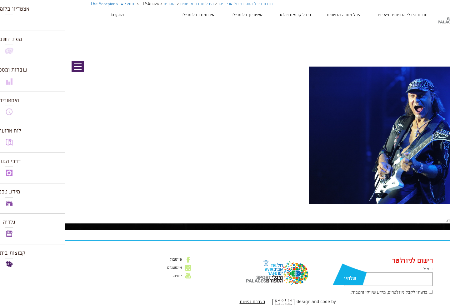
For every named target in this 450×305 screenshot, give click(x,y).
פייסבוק (110, 260)
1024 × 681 (416, 207)
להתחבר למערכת (429, 220)
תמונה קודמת (438, 33)
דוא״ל (363, 269)
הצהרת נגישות (187, 302)
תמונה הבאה (439, 39)
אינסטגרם (109, 268)
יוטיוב (112, 276)
